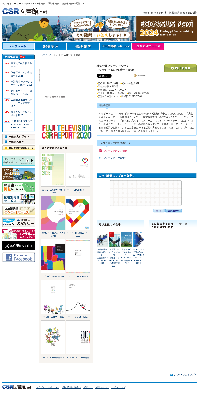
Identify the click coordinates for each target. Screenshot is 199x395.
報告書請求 (83, 46)
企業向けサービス (148, 46)
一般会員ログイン (18, 136)
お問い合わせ (102, 387)
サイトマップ (118, 387)
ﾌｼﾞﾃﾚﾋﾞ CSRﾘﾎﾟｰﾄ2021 (53, 276)
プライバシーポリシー (47, 387)
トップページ (18, 46)
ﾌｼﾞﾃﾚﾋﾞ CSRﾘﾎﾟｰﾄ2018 (53, 317)
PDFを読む (180, 68)
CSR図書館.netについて (116, 46)
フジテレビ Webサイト (116, 157)
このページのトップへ (185, 374)
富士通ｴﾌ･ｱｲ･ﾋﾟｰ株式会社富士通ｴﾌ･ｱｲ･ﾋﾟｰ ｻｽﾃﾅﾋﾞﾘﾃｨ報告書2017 (114, 257)
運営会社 (88, 387)
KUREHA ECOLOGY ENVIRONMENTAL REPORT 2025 (22, 124)
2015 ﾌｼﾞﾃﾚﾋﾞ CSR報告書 (78, 357)
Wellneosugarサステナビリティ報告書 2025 (21, 103)
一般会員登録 (18, 141)
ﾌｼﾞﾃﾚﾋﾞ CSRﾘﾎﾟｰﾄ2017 (78, 317)
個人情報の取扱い (71, 387)
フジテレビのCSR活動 (115, 150)
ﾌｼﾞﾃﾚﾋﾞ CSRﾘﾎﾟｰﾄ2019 (78, 276)
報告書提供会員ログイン (18, 147)
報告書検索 (51, 46)
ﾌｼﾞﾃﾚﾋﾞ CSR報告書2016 (53, 357)
